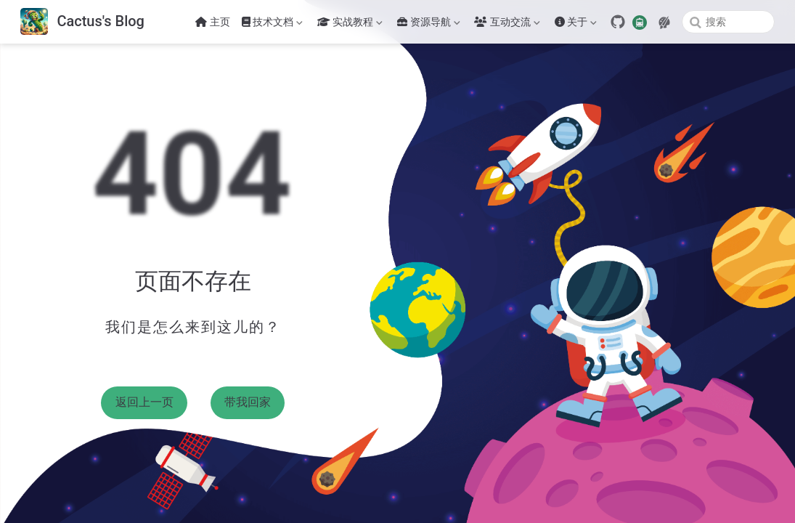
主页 (212, 22)
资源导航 (428, 24)
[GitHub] (617, 21)
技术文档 (272, 24)
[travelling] (639, 21)
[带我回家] (82, 22)
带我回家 (247, 402)
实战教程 (350, 24)
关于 (576, 24)
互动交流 (507, 24)
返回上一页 (144, 402)
